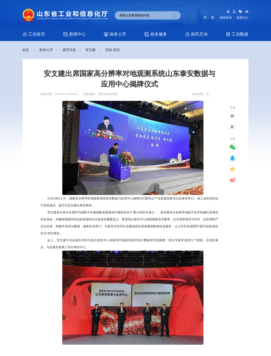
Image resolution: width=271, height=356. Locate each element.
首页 (26, 50)
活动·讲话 (112, 50)
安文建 (90, 50)
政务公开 (46, 50)
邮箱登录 (226, 17)
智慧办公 (242, 17)
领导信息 (69, 50)
